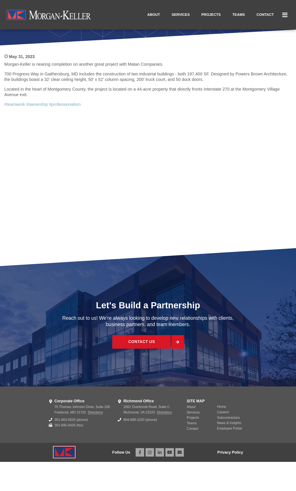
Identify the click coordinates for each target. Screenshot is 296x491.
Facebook (140, 481)
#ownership (37, 133)
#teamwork (14, 133)
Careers (223, 441)
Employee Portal (229, 457)
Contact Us (141, 371)
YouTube (169, 481)
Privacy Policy (230, 481)
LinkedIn (160, 481)
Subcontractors (228, 446)
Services (181, 15)
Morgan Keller (48, 15)
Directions (95, 441)
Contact (265, 15)
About (153, 15)
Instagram (150, 481)
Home (221, 436)
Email (179, 481)
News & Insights (229, 452)
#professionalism (65, 133)
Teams (238, 15)
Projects (211, 15)
